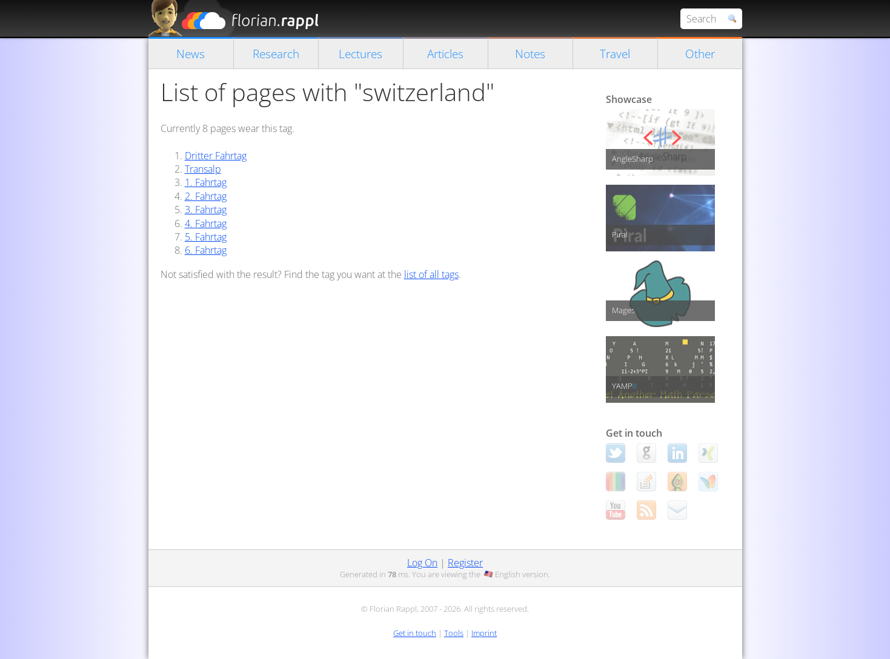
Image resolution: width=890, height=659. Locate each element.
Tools (453, 633)
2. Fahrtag (206, 196)
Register (465, 562)
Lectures (360, 53)
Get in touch (414, 633)
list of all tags (431, 274)
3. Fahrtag (206, 209)
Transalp (203, 169)
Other (700, 53)
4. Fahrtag (206, 223)
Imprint (484, 633)
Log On (422, 562)
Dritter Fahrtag (216, 155)
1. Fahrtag (206, 182)
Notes (530, 53)
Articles (445, 53)
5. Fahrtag (206, 236)
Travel (615, 53)
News (190, 53)
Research (276, 53)
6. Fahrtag (206, 250)
